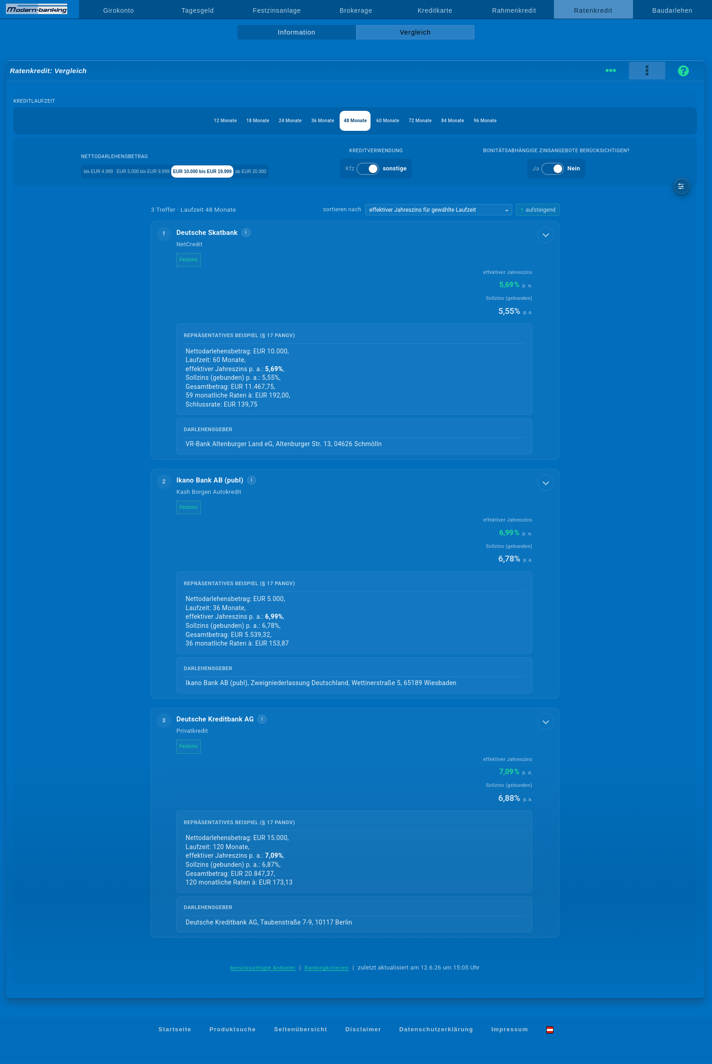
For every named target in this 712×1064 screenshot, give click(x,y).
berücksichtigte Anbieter (263, 969)
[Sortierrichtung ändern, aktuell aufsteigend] (537, 210)
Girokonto (118, 10)
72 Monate (437, 120)
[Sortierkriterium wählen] (438, 210)
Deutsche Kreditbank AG (222, 720)
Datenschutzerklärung (436, 1030)
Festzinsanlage (277, 10)
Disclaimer (363, 1030)
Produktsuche (232, 1030)
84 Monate (478, 120)
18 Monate (232, 120)
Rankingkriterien (327, 969)
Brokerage (356, 10)
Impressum (509, 1030)
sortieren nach (342, 209)
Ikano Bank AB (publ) (217, 481)
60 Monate (396, 120)
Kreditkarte (435, 10)
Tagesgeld (198, 10)
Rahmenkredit (514, 10)
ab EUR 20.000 (312, 170)
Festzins (196, 259)
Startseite (175, 1030)
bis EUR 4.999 (84, 170)
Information (297, 32)
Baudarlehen (673, 10)
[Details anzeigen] (546, 234)
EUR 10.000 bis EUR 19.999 (239, 170)
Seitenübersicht (300, 1030)
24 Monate (273, 120)
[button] (355, 340)
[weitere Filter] (682, 186)
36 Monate (314, 120)
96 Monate (519, 120)
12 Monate (191, 120)
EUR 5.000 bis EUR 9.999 (152, 170)
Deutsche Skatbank (214, 233)
